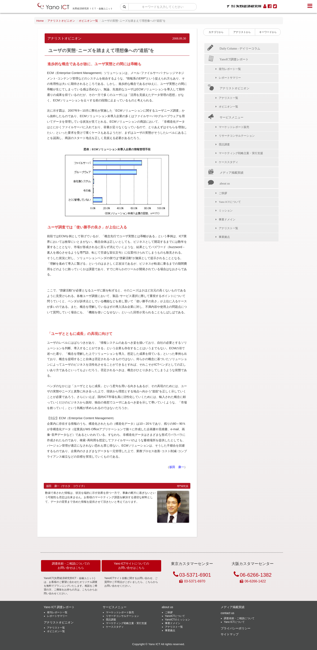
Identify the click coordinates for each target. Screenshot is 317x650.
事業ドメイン (228, 219)
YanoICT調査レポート (228, 59)
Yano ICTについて (231, 201)
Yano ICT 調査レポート (59, 607)
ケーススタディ (229, 162)
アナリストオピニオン (61, 20)
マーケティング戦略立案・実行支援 (242, 153)
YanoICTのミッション (177, 619)
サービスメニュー (225, 117)
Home (40, 20)
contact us (227, 613)
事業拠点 (225, 236)
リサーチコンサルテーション (238, 135)
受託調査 (225, 144)
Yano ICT (154, 644)
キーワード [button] (268, 32)
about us (219, 183)
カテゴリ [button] (216, 32)
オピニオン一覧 (88, 20)
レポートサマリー (231, 77)
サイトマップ (230, 634)
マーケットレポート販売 (235, 127)
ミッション (227, 210)
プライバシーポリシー (235, 628)
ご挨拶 (224, 193)
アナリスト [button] (242, 32)
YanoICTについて (175, 616)
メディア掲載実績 (225, 172)
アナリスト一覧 (229, 97)
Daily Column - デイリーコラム (234, 48)
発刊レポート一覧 (231, 69)
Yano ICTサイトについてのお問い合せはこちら (131, 565)
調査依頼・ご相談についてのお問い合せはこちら (71, 565)
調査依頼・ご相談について (239, 618)
